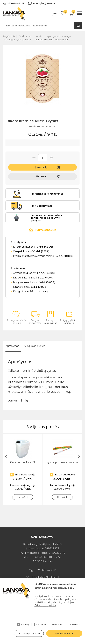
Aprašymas (12, 346)
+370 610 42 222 (13, 3)
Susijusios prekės (34, 346)
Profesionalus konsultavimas (47, 193)
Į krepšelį (41, 167)
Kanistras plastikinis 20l (22, 462)
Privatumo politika (45, 605)
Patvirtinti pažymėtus (29, 633)
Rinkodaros (72, 624)
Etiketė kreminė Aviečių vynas (52, 39)
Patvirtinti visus (64, 633)
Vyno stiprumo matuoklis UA (62, 462)
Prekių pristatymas (41, 205)
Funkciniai (39, 624)
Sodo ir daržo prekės (30, 36)
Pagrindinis (9, 36)
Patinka (41, 176)
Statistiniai (55, 624)
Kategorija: (46, 218)
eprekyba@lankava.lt (42, 3)
